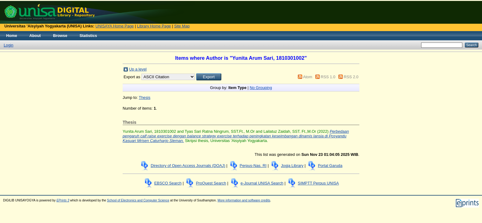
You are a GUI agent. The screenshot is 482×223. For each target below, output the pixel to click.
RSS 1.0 (328, 77)
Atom (307, 77)
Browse (60, 35)
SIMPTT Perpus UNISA (318, 183)
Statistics (88, 35)
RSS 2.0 (351, 77)
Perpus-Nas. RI (253, 165)
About (35, 35)
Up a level (138, 69)
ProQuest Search (211, 183)
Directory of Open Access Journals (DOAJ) (188, 165)
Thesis (144, 97)
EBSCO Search (168, 183)
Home (11, 35)
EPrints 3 (63, 200)
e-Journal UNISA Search (262, 183)
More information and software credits (244, 200)
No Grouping (261, 87)
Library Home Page (154, 26)
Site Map (182, 26)
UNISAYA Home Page (115, 26)
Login (8, 45)
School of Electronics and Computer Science (138, 200)
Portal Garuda (330, 165)
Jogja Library (292, 165)
